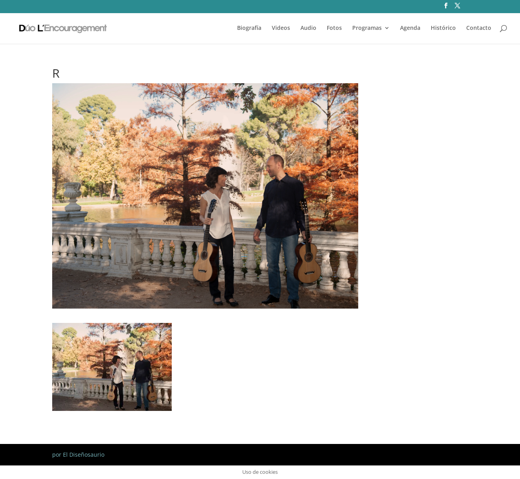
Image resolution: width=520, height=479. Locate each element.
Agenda (410, 28)
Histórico (443, 28)
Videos (281, 28)
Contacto (478, 28)
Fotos (334, 28)
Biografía (249, 28)
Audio (308, 28)
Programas (367, 28)
